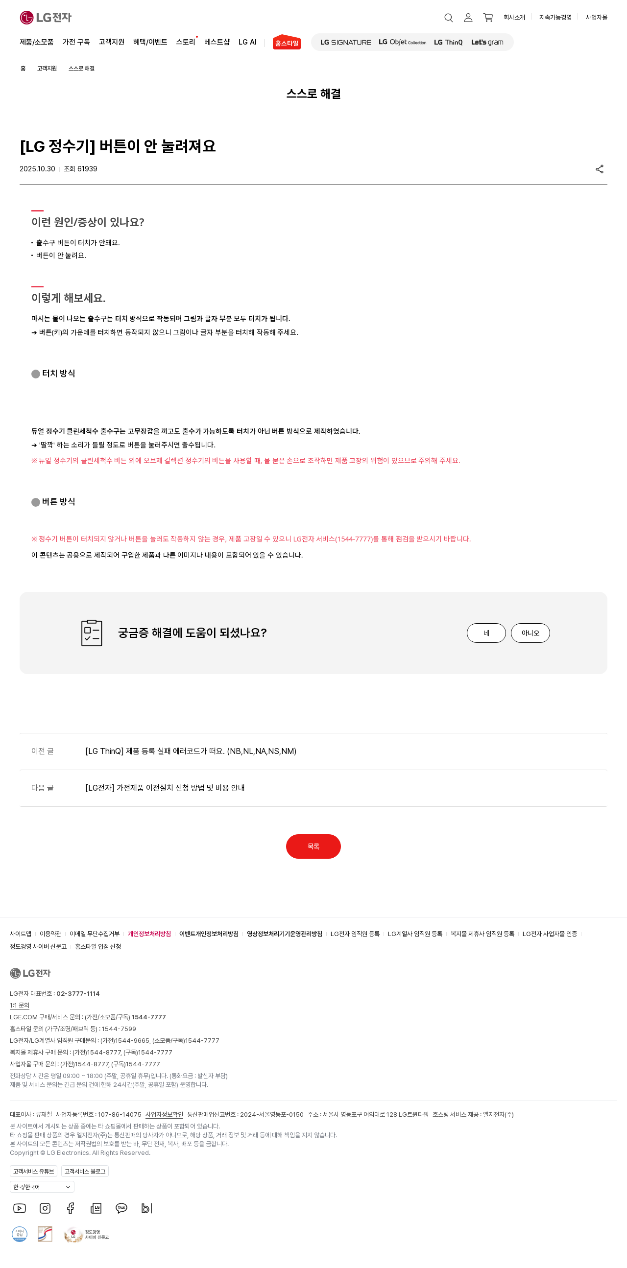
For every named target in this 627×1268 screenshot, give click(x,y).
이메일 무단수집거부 (95, 934)
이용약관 (50, 934)
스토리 (185, 41)
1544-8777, (105, 1052)
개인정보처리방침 (149, 934)
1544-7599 (119, 1029)
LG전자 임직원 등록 (355, 934)
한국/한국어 (26, 1187)
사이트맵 (20, 934)
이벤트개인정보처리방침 (209, 934)
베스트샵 (217, 41)
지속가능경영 (555, 17)
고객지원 (111, 41)
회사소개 (514, 17)
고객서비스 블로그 (85, 1171)
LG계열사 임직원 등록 (415, 934)
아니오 (530, 633)
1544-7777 (202, 1040)
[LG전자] (46, 17)
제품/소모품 (37, 42)
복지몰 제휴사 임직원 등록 (482, 934)
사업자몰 (596, 17)
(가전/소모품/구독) (124, 1017)
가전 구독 (76, 42)
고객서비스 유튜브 (33, 1171)
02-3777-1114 (78, 993)
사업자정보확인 (164, 1114)
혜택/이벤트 (150, 41)
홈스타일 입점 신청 (98, 946)
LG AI (248, 41)
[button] (449, 17)
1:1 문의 (19, 1005)
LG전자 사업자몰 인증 (550, 934)
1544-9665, (133, 1040)
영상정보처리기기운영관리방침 (284, 934)
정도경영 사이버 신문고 (38, 946)
